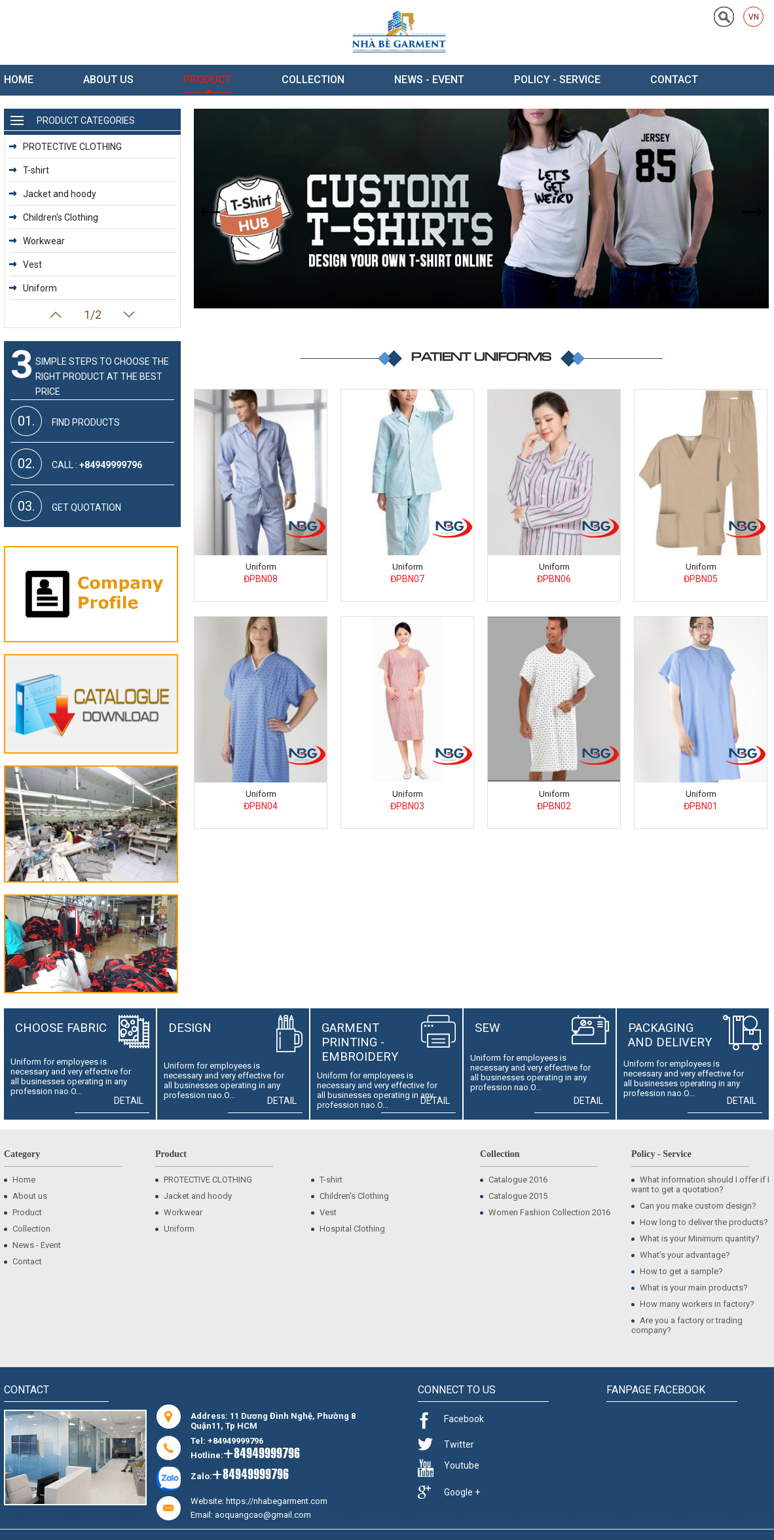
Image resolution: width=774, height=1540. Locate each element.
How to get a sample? (677, 1271)
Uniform (261, 567)
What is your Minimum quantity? (695, 1238)
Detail (131, 1100)
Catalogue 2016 (513, 1179)
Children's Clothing (53, 217)
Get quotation (65, 506)
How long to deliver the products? (699, 1222)
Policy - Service (557, 79)
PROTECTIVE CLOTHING (65, 146)
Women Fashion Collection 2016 (545, 1212)
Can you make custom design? (693, 1206)
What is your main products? (689, 1287)
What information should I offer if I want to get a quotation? (700, 1184)
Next (129, 315)
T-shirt (29, 170)
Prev (56, 315)
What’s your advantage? (680, 1255)
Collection (313, 79)
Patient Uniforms (481, 355)
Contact (674, 79)
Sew (487, 1028)
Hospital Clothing (348, 1229)
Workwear (37, 241)
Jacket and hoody (52, 194)
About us (108, 79)
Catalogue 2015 (513, 1196)
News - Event (429, 79)
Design (190, 1028)
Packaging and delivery (670, 1035)
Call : (76, 464)
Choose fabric (61, 1028)
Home (18, 79)
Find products (65, 421)
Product (207, 79)
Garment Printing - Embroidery (360, 1042)
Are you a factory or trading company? (687, 1325)
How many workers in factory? (692, 1304)
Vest (25, 264)
